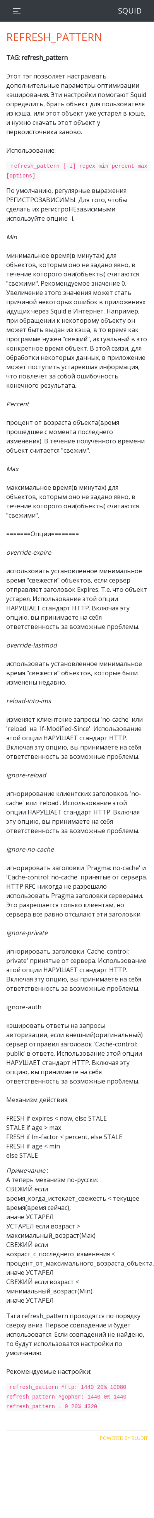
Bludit (140, 1436)
